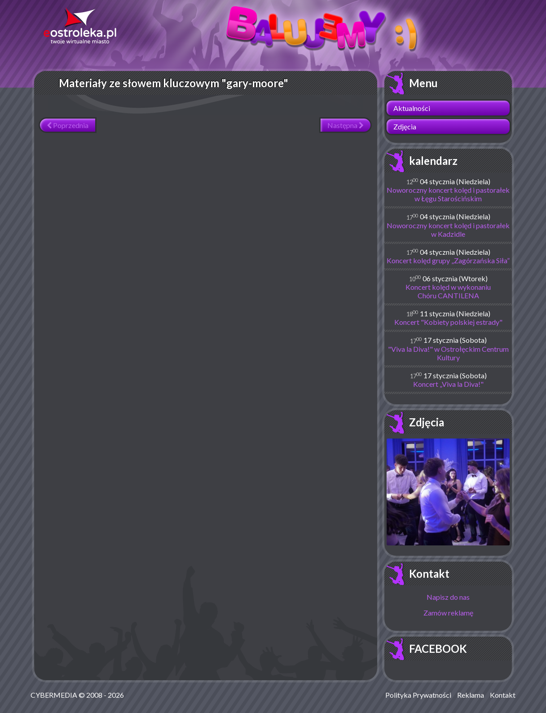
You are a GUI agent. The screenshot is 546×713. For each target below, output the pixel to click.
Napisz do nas (448, 597)
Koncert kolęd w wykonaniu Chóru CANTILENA (448, 291)
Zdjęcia (404, 126)
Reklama (470, 695)
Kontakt (429, 573)
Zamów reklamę (448, 612)
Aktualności (411, 108)
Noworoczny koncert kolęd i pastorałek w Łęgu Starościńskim (448, 194)
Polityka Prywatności (418, 695)
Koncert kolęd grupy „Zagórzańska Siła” (448, 260)
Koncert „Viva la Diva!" (448, 384)
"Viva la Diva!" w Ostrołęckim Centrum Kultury (448, 353)
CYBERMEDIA (54, 695)
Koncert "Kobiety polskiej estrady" (448, 322)
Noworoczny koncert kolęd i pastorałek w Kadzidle (448, 229)
